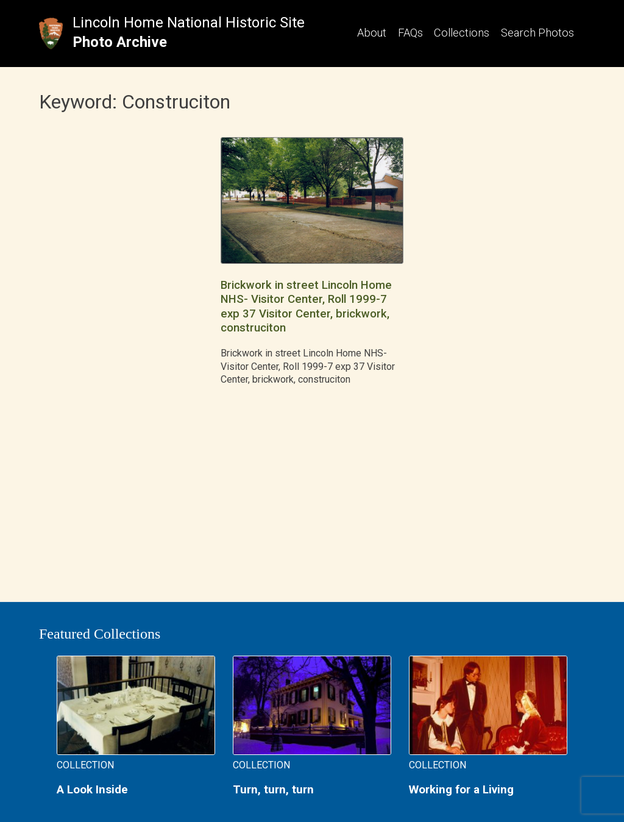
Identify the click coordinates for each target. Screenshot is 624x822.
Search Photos (537, 32)
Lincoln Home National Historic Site (189, 22)
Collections (461, 32)
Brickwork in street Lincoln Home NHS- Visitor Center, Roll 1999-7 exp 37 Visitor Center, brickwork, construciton (306, 306)
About (371, 32)
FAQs (410, 32)
